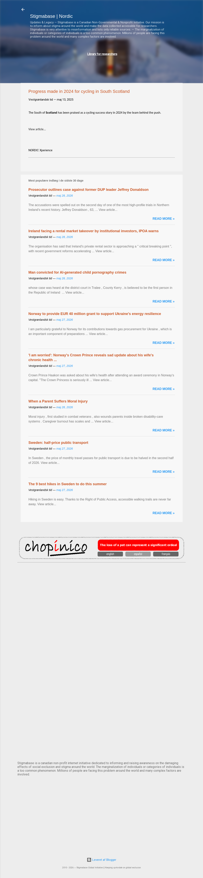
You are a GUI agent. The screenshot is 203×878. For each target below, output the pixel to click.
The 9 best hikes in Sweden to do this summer (68, 484)
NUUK (101, 677)
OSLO (101, 710)
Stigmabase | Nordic (51, 16)
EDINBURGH (101, 644)
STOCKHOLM (101, 743)
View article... (37, 129)
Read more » (163, 218)
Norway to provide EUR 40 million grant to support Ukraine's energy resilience (95, 314)
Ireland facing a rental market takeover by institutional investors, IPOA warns (94, 231)
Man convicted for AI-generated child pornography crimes (77, 272)
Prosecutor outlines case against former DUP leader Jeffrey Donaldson (89, 190)
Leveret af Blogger (101, 860)
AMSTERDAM (101, 579)
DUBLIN (101, 612)
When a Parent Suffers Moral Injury (58, 401)
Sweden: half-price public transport (58, 443)
